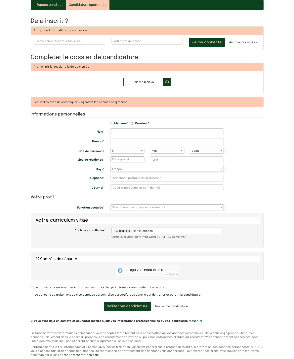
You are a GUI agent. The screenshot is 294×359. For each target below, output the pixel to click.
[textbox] (127, 159)
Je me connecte (207, 42)
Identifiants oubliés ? (243, 42)
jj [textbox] (113, 150)
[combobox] (127, 150)
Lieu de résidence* (91, 159)
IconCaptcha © (172, 274)
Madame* (119, 123)
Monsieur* (140, 123)
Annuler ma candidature (171, 306)
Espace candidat (50, 5)
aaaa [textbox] (195, 150)
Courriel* (98, 187)
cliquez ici (195, 321)
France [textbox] (117, 169)
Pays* (100, 169)
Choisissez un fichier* (90, 230)
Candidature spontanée (87, 5)
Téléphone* (96, 178)
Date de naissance (91, 151)
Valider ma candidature (127, 306)
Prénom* (98, 141)
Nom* (100, 131)
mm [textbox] (154, 150)
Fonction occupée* (90, 207)
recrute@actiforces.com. (81, 355)
